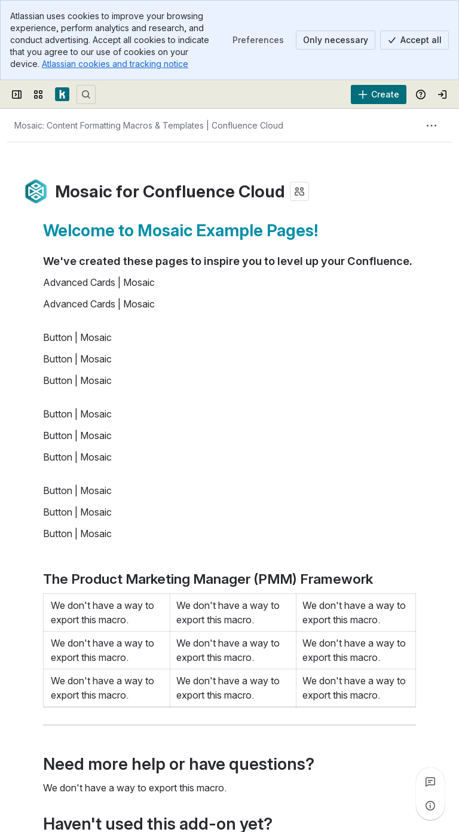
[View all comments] (430, 781)
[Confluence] (62, 94)
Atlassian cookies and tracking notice (115, 64)
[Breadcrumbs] (148, 126)
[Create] (378, 94)
